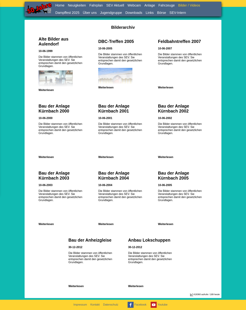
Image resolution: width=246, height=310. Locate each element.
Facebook (136, 305)
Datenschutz (110, 304)
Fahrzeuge (166, 5)
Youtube (158, 305)
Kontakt (95, 304)
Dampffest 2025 (67, 13)
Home (59, 5)
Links (150, 13)
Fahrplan (96, 5)
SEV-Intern (177, 13)
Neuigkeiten (77, 5)
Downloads (133, 13)
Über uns (90, 13)
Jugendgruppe (111, 13)
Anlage (149, 5)
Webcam (134, 5)
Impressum (80, 304)
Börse (161, 13)
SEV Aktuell (115, 5)
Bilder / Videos (189, 5)
